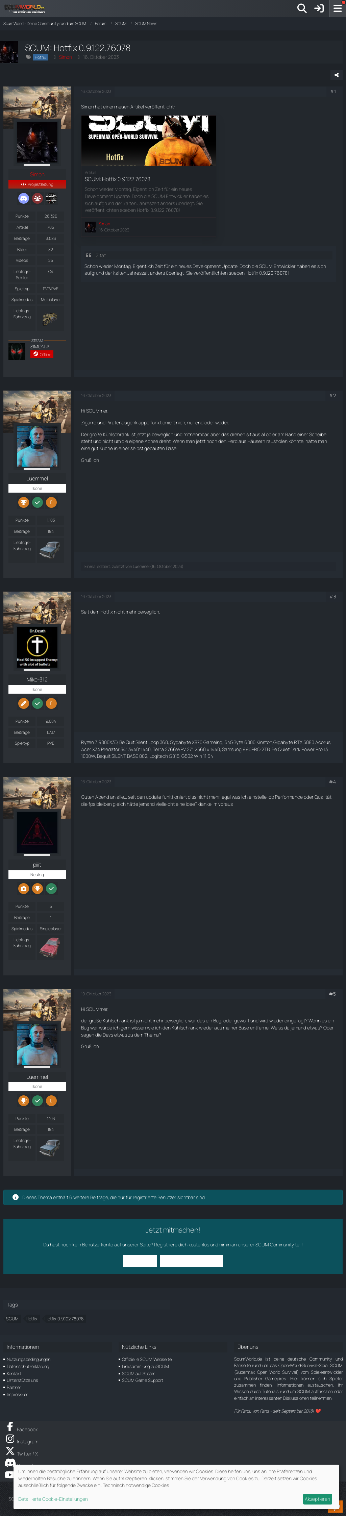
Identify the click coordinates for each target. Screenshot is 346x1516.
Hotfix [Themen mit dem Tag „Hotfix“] (32, 1319)
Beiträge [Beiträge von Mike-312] (22, 732)
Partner (14, 1387)
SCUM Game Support (142, 1380)
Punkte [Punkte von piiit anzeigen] (22, 906)
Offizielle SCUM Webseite (147, 1359)
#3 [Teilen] (332, 596)
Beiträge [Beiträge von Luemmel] (22, 531)
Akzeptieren (317, 1499)
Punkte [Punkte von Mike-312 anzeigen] (22, 721)
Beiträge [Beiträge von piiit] (22, 917)
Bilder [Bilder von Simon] (22, 249)
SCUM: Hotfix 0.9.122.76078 (117, 179)
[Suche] (302, 8)
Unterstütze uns (22, 1380)
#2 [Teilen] (332, 395)
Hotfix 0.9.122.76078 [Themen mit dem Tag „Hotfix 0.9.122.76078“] (64, 1319)
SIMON (37, 346)
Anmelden (140, 1261)
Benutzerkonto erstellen (191, 1261)
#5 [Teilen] (332, 994)
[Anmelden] (319, 8)
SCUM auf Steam (138, 1373)
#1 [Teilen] (333, 91)
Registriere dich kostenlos (181, 1244)
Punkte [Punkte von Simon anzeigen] (22, 216)
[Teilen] (336, 75)
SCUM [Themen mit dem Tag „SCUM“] (12, 1319)
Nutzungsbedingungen (28, 1359)
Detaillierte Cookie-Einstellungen (53, 1499)
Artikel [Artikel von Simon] (22, 227)
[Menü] (337, 8)
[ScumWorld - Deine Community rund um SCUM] (27, 8)
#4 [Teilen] (332, 781)
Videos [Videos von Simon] (22, 260)
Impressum (17, 1394)
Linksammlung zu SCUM (145, 1366)
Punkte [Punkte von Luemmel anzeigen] (22, 520)
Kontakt (14, 1373)
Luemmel (141, 566)
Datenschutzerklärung (28, 1366)
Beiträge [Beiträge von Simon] (22, 238)
